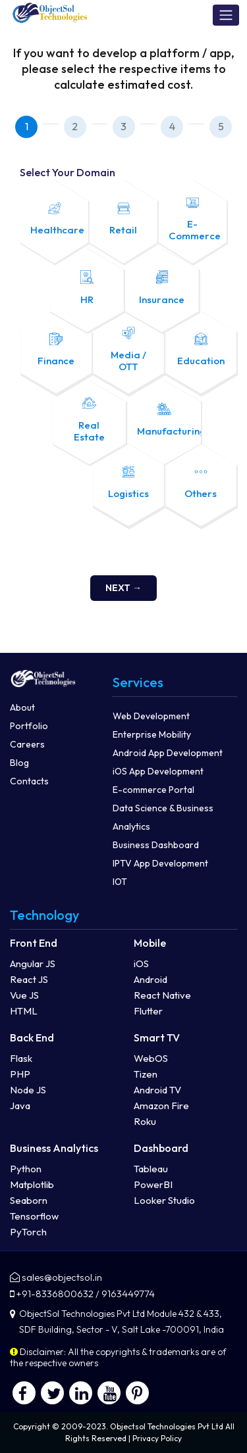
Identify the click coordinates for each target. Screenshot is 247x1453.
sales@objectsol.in (62, 1277)
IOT (120, 882)
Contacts (29, 781)
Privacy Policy (157, 1438)
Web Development (151, 716)
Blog (19, 763)
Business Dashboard (156, 845)
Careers (27, 744)
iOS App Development (158, 771)
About (22, 707)
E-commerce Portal (153, 790)
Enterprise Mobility (152, 734)
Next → (123, 588)
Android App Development (168, 753)
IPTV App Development (160, 863)
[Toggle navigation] (226, 15)
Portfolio (29, 726)
